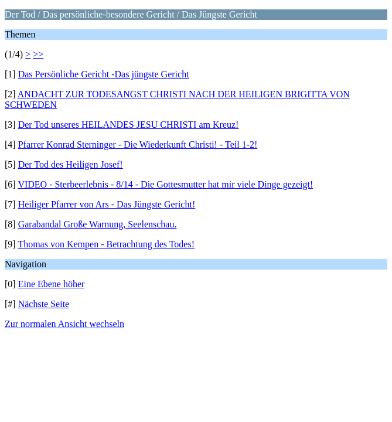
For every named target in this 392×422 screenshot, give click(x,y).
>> (38, 54)
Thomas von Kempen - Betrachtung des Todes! (106, 244)
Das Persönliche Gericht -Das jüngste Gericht (103, 74)
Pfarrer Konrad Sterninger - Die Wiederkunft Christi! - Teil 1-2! (138, 144)
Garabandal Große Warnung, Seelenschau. (97, 224)
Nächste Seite (44, 304)
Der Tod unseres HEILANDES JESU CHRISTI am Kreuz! (128, 125)
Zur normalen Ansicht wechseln (64, 324)
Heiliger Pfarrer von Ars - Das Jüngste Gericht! (107, 204)
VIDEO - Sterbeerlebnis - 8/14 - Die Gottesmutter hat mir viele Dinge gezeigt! (165, 184)
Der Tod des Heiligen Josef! (70, 164)
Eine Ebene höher (51, 284)
